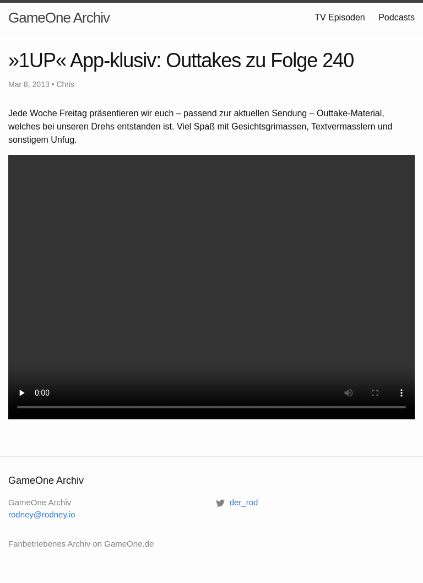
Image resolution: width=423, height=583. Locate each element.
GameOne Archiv (59, 17)
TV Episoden (339, 17)
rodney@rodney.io (41, 514)
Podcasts (396, 17)
